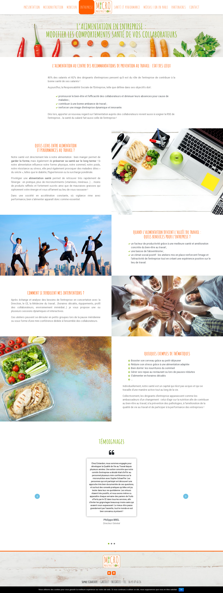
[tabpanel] (111, 493)
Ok (181, 590)
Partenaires (179, 7)
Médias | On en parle (155, 7)
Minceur (72, 7)
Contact (194, 7)
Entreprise (86, 7)
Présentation (32, 7)
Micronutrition (53, 7)
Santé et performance (127, 7)
